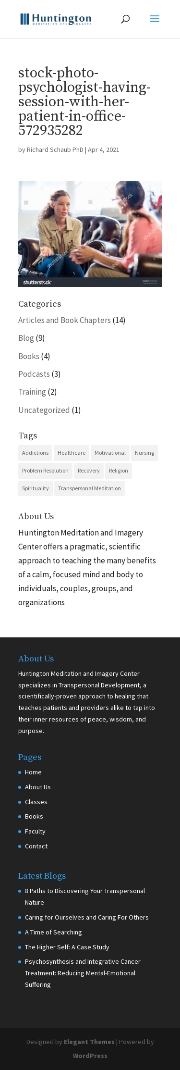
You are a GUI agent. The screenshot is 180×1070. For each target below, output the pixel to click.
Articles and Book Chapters (64, 320)
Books (28, 356)
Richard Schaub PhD (55, 149)
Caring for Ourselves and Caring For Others (87, 917)
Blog (26, 338)
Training (32, 391)
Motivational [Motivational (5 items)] (110, 452)
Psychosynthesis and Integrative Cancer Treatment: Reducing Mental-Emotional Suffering (83, 973)
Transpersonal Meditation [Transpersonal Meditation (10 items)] (89, 488)
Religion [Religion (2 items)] (118, 470)
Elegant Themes (89, 1041)
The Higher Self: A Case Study (67, 947)
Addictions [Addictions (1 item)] (35, 452)
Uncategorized (44, 410)
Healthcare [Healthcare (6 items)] (71, 452)
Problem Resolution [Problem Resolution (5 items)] (45, 470)
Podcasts (34, 374)
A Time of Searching (53, 932)
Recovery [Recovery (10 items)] (89, 470)
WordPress (90, 1055)
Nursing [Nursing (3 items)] (144, 452)
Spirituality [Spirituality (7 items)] (35, 488)
